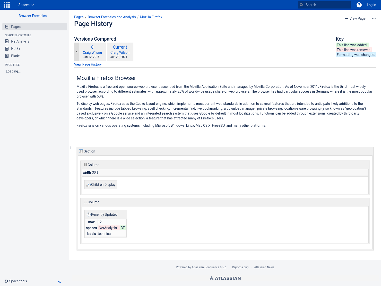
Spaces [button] (24, 5)
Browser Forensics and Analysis (112, 17)
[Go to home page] (13, 5)
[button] (6, 5)
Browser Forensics (33, 16)
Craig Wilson (92, 52)
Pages (79, 17)
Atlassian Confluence (205, 267)
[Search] (301, 5)
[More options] (374, 18)
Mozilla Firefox (151, 17)
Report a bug (240, 267)
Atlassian (225, 278)
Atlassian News (264, 267)
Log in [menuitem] (371, 5)
